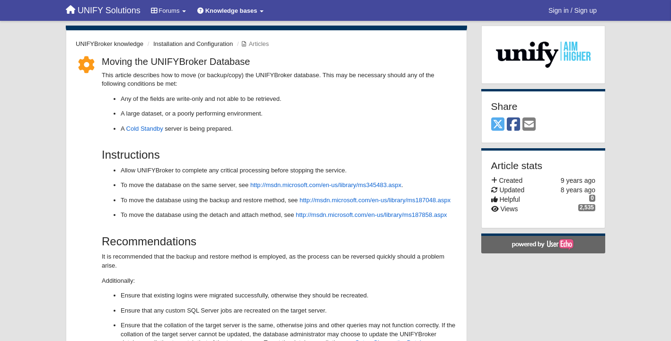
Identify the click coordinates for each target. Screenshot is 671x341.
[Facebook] (513, 125)
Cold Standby (144, 128)
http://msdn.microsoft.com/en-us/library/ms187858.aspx (371, 214)
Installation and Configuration (193, 43)
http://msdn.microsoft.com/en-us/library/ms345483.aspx (325, 184)
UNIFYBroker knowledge (109, 43)
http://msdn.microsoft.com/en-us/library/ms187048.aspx (375, 200)
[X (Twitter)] (497, 125)
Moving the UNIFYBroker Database (176, 61)
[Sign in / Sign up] (572, 10)
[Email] (529, 125)
